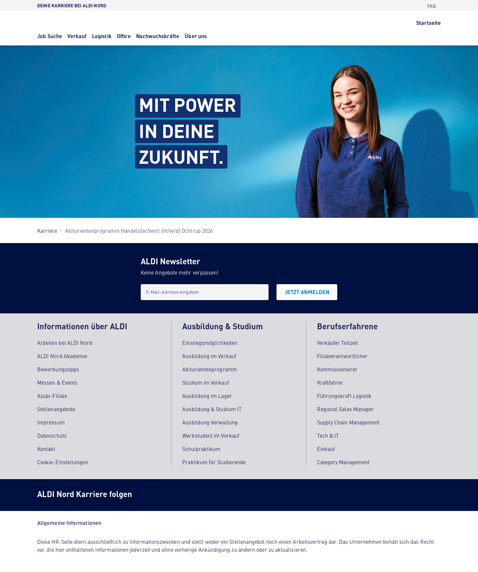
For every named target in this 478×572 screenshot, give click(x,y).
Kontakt (46, 448)
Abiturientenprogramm (209, 369)
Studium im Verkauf (205, 382)
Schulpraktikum (201, 448)
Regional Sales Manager (345, 409)
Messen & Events (57, 382)
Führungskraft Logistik (344, 395)
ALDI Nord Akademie (62, 355)
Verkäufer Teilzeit (337, 342)
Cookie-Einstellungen (62, 462)
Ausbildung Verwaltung (210, 422)
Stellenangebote (56, 409)
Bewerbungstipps (58, 369)
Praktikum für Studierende (214, 462)
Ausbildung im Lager (207, 395)
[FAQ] (431, 5)
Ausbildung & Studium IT (212, 409)
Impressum (51, 422)
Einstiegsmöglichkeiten (209, 342)
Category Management (343, 462)
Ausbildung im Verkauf (209, 355)
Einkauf (326, 448)
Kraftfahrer (330, 382)
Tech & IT (328, 435)
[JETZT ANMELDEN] (307, 292)
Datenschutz (51, 435)
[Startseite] (428, 22)
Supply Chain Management (348, 422)
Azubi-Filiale (52, 395)
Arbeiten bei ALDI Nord (64, 342)
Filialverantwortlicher (342, 355)
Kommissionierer (337, 369)
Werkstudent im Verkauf (210, 435)
